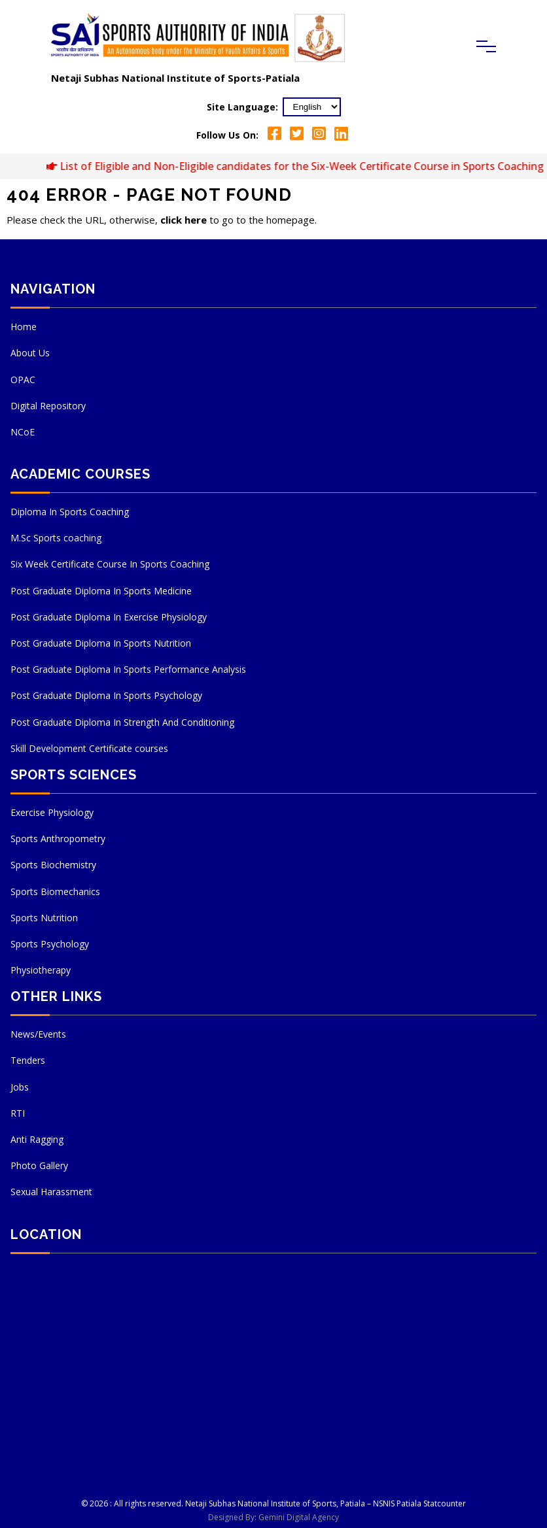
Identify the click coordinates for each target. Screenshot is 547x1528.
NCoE (22, 432)
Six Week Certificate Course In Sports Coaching (109, 564)
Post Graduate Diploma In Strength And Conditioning (122, 722)
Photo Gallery (39, 1165)
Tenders (27, 1060)
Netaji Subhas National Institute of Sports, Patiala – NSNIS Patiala (303, 1503)
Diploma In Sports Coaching (69, 511)
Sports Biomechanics (55, 891)
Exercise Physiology (52, 812)
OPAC (22, 379)
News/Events (38, 1034)
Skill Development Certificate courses (89, 748)
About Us (30, 353)
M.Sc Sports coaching (55, 538)
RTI (17, 1113)
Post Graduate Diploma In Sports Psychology (106, 695)
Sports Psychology (49, 944)
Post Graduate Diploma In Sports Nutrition (100, 643)
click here (183, 219)
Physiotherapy (40, 970)
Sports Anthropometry (57, 838)
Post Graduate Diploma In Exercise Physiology (108, 617)
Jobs (19, 1087)
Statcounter (444, 1503)
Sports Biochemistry (53, 864)
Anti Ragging (36, 1139)
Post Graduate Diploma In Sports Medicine (101, 591)
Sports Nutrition (44, 917)
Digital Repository (48, 405)
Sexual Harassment (51, 1191)
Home (23, 326)
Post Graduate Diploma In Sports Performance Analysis (128, 669)
